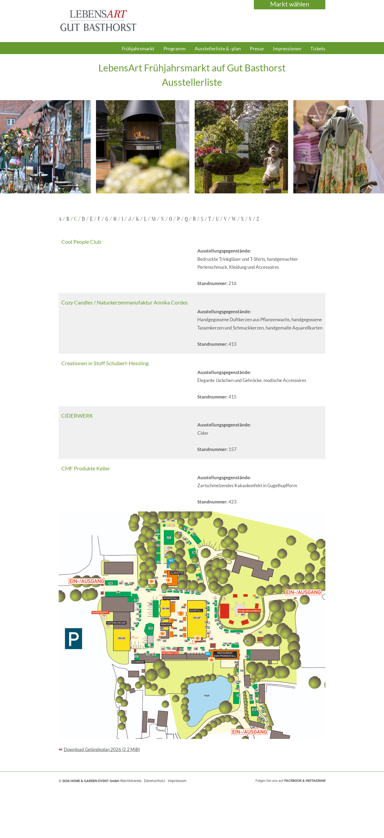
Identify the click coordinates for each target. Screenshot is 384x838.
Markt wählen (289, 4)
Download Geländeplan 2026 (102, 749)
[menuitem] (138, 51)
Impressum (177, 781)
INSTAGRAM (315, 781)
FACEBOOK (293, 781)
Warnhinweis (131, 781)
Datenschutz (155, 781)
